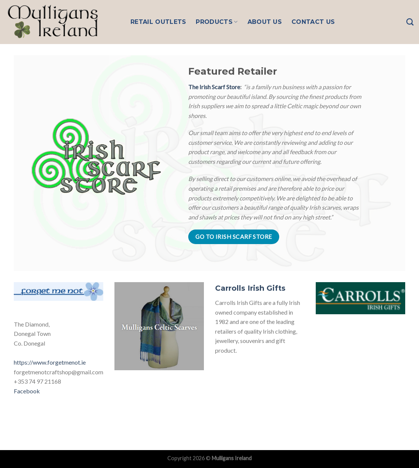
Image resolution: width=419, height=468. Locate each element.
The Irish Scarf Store (214, 86)
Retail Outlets (158, 21)
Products (216, 22)
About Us (265, 21)
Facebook (27, 390)
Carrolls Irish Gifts (250, 288)
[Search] (409, 22)
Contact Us (313, 21)
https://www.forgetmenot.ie (50, 362)
